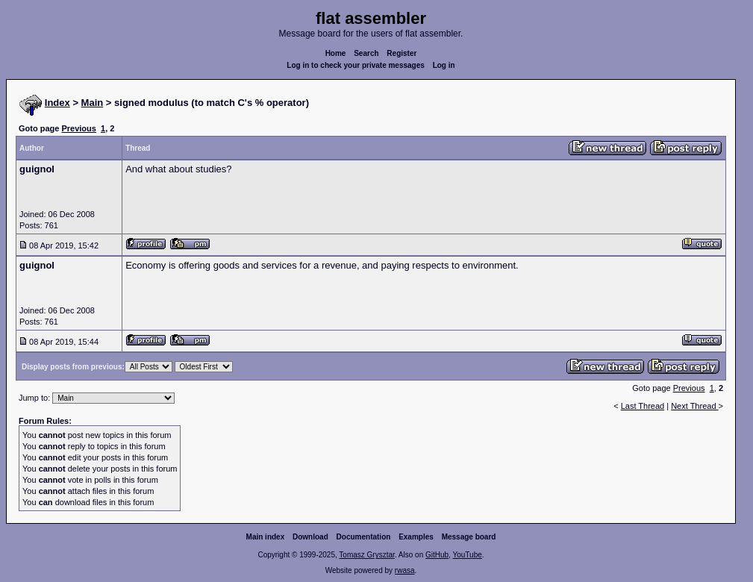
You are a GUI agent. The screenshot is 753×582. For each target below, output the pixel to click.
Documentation (364, 537)
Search (366, 53)
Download (310, 537)
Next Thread (694, 405)
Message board (469, 537)
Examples (416, 537)
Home (335, 53)
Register (401, 53)
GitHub (437, 555)
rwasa (405, 570)
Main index (265, 537)
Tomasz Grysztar (366, 555)
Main (92, 102)
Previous (78, 128)
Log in (444, 65)
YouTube (466, 555)
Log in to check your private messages (356, 65)
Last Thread (643, 405)
